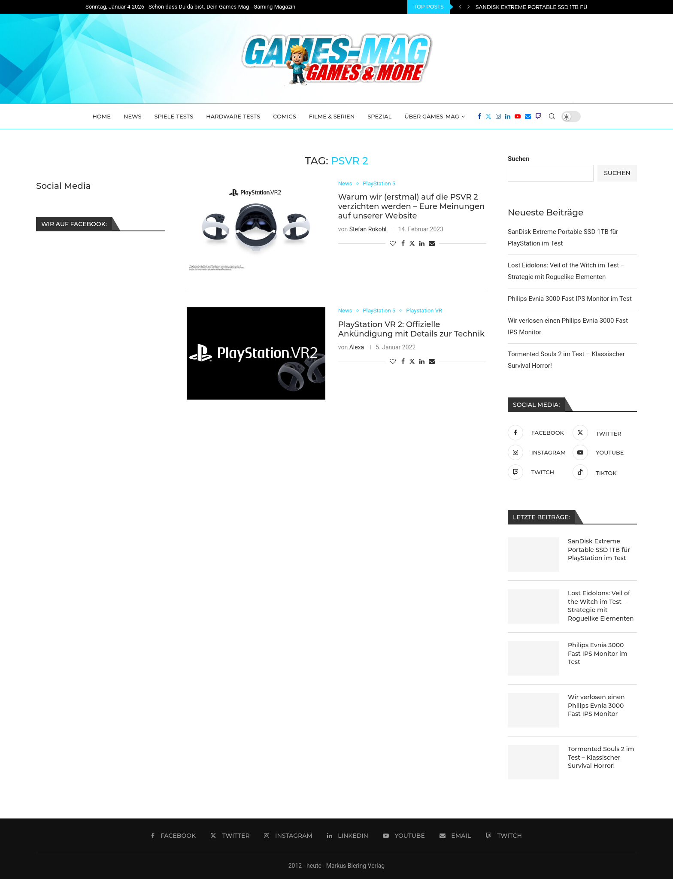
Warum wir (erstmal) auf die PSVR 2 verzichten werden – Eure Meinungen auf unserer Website (411, 206)
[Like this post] (393, 243)
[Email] (528, 116)
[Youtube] (518, 116)
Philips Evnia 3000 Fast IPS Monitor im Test (570, 299)
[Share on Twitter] (412, 243)
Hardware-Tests (233, 116)
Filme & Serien (332, 116)
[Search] (552, 116)
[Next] (468, 7)
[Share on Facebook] (403, 243)
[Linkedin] (507, 116)
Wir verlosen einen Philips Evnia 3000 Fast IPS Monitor (596, 705)
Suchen (518, 159)
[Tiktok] (602, 472)
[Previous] (460, 7)
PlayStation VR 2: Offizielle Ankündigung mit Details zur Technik (411, 329)
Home (101, 116)
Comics (284, 116)
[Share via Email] (432, 243)
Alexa (356, 347)
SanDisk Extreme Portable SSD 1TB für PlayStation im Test (599, 549)
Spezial (379, 116)
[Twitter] (488, 116)
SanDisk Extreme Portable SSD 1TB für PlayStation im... (558, 7)
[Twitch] (538, 116)
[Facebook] (479, 116)
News (133, 116)
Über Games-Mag (431, 116)
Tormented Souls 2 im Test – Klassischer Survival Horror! (601, 757)
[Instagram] (498, 116)
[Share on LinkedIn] (421, 243)
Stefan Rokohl (368, 229)
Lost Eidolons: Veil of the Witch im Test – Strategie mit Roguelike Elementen (601, 605)
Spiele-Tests (174, 116)
